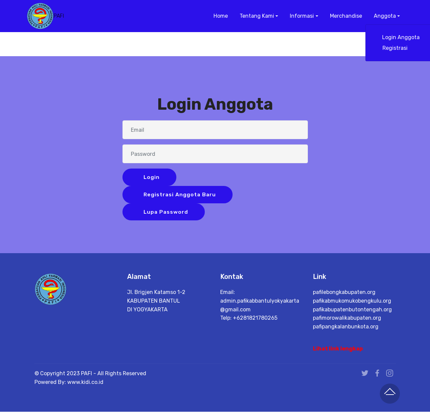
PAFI (59, 16)
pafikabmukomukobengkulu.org (352, 301)
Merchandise (345, 16)
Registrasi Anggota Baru (179, 194)
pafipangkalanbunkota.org (345, 326)
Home (220, 16)
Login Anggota (400, 37)
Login (151, 177)
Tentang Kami (256, 16)
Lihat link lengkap (338, 349)
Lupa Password (165, 212)
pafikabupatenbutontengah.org (352, 309)
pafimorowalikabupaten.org (347, 318)
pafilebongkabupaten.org (344, 292)
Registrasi (400, 48)
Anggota (384, 16)
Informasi (301, 16)
